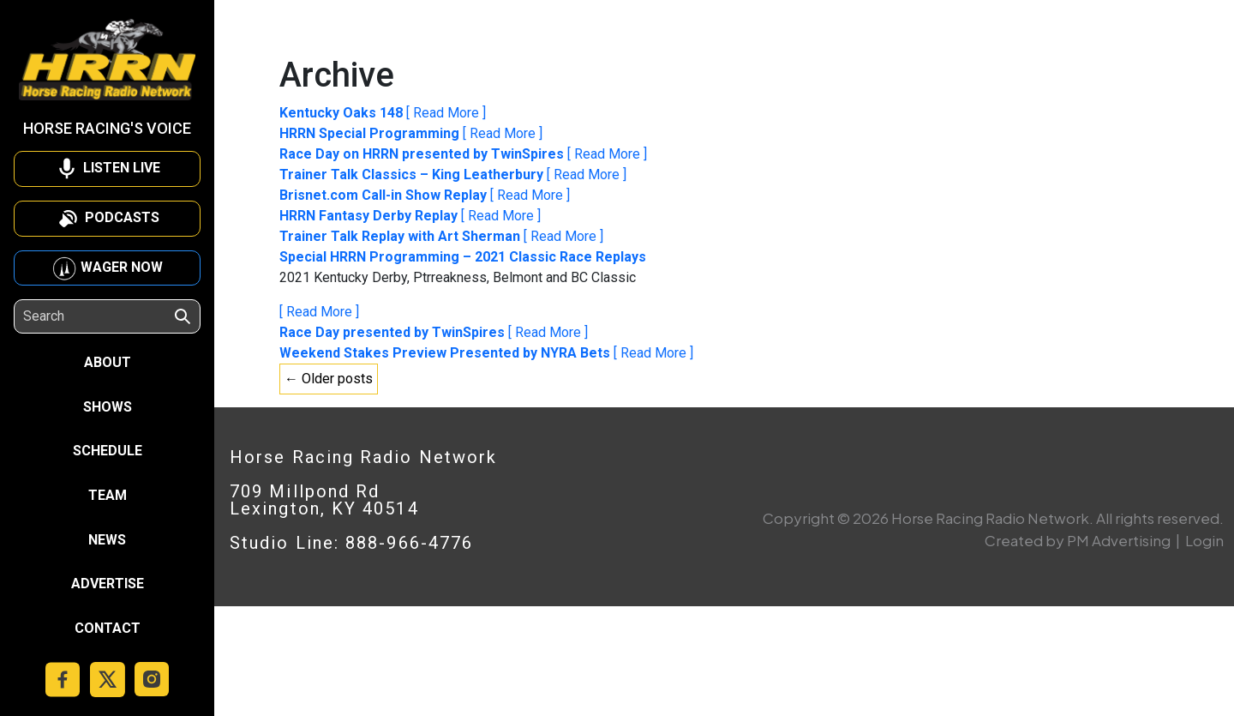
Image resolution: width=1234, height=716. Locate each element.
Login (1204, 540)
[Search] (97, 316)
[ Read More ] (446, 113)
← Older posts (329, 378)
